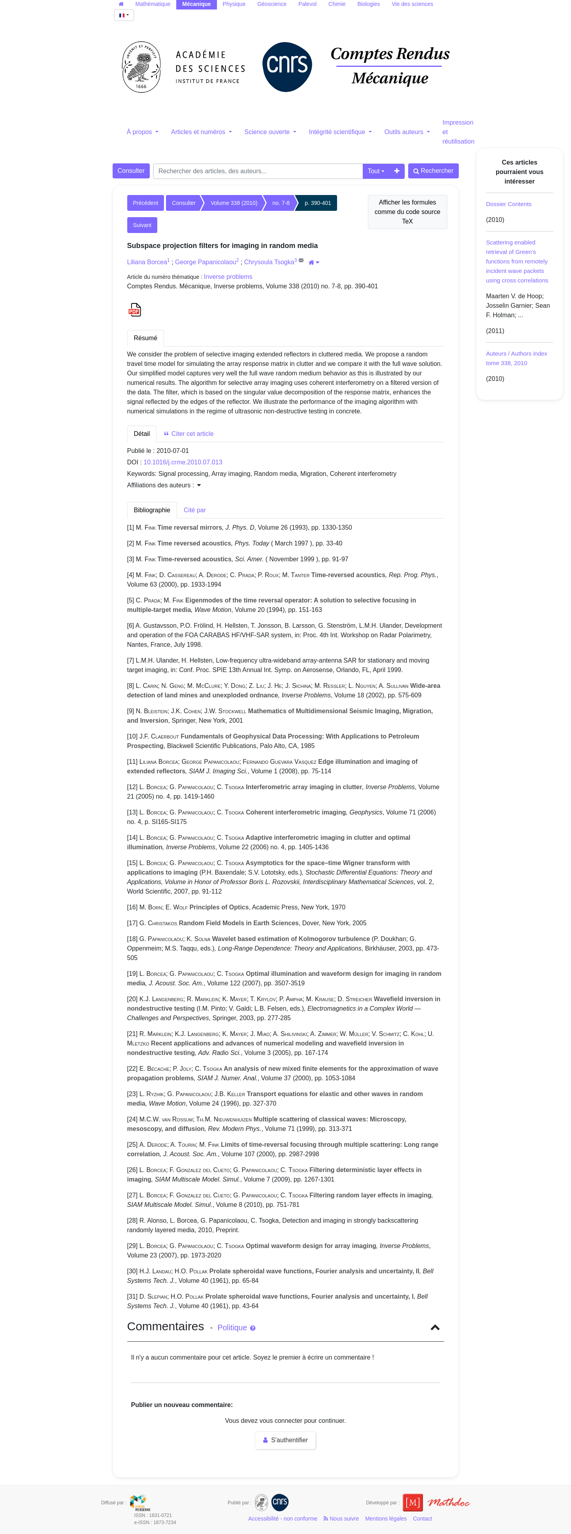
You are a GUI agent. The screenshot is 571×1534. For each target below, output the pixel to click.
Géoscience (271, 4)
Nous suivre (341, 1518)
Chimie (337, 4)
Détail (142, 433)
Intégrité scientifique (338, 132)
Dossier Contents (508, 204)
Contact (422, 1518)
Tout (373, 171)
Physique (234, 4)
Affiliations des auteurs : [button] (164, 485)
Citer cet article (188, 433)
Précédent (145, 203)
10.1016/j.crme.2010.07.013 (182, 462)
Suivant (142, 225)
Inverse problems (228, 276)
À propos (140, 132)
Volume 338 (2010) (234, 203)
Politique (236, 1327)
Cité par (195, 510)
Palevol (307, 4)
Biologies (369, 4)
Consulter (131, 170)
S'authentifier (285, 1440)
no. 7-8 (281, 203)
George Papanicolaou (205, 262)
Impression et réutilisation (459, 132)
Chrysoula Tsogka (269, 262)
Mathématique (153, 4)
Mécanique (196, 4)
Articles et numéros (199, 132)
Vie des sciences (412, 4)
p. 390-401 (318, 203)
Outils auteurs (404, 132)
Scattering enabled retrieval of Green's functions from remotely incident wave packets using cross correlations (517, 261)
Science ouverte (268, 132)
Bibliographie (152, 510)
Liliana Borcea (147, 262)
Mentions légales (386, 1518)
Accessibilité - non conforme (282, 1518)
